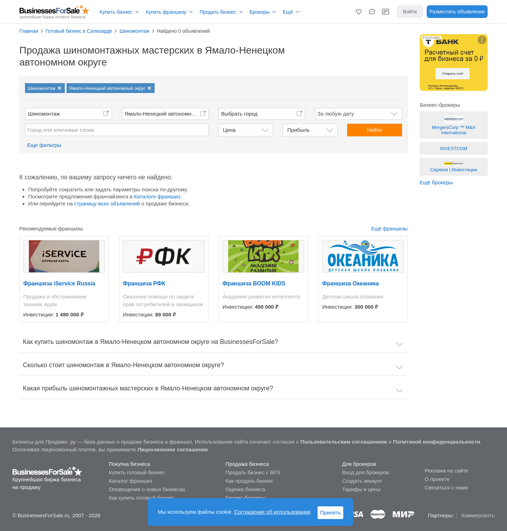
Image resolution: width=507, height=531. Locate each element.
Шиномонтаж (44, 114)
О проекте (437, 479)
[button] (358, 11)
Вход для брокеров (365, 472)
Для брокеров (359, 464)
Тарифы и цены (361, 489)
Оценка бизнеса (245, 489)
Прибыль (298, 130)
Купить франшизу (166, 12)
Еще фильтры (44, 145)
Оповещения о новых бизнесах (147, 489)
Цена (229, 130)
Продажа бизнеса (247, 464)
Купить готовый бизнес (137, 472)
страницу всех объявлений (107, 203)
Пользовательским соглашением (343, 442)
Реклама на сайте (446, 471)
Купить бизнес (116, 12)
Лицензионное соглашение (172, 449)
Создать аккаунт (362, 481)
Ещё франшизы (389, 228)
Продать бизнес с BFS (252, 472)
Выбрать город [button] (239, 114)
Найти (374, 130)
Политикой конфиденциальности (436, 442)
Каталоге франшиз (157, 196)
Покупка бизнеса (129, 464)
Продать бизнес (218, 12)
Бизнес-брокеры (245, 498)
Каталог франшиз (130, 481)
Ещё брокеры (436, 182)
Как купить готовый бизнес (141, 498)
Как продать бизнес (249, 481)
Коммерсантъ (478, 515)
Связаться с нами (446, 487)
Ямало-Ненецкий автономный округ (167, 114)
